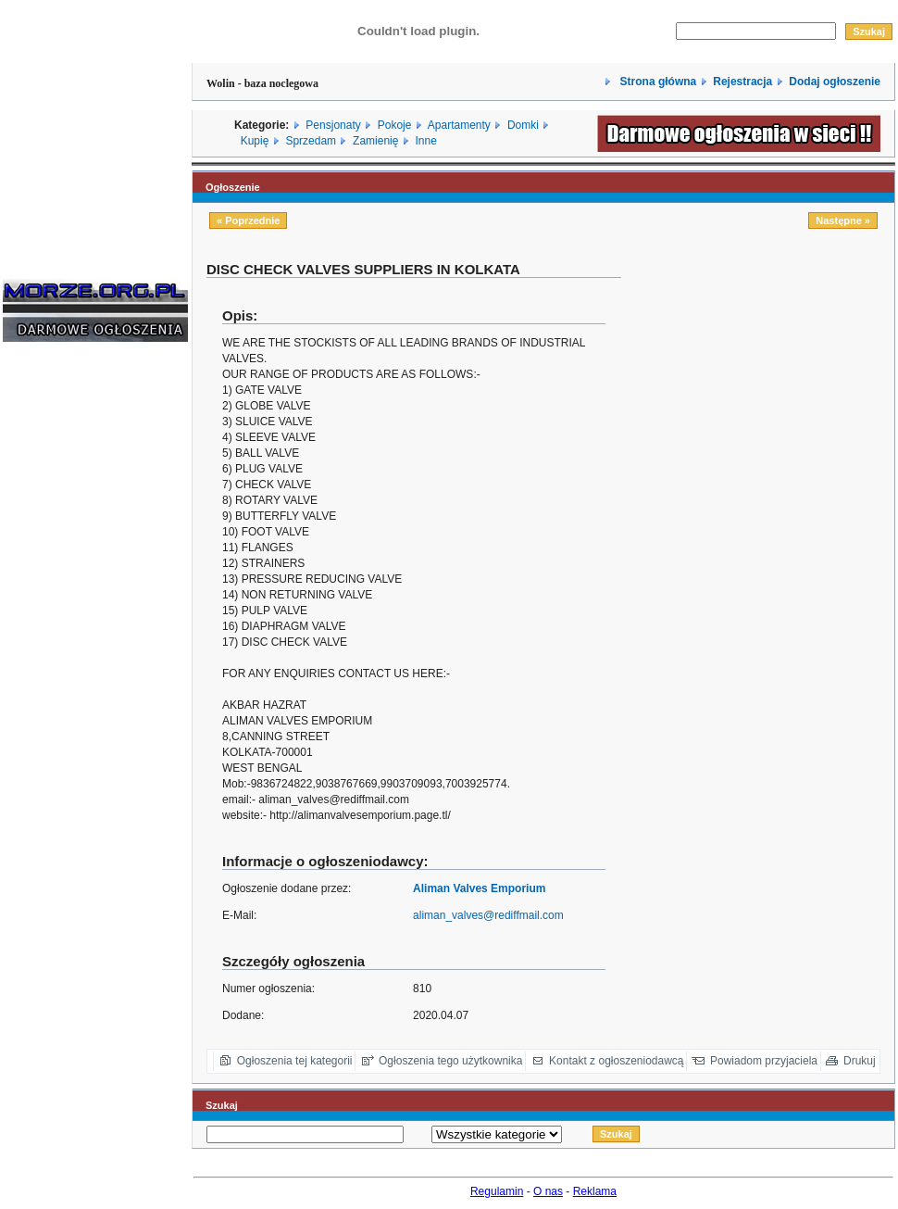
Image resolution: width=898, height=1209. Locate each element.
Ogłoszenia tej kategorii (295, 1060)
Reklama (595, 1191)
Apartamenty (459, 125)
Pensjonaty (333, 125)
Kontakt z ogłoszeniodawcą (616, 1060)
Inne (425, 140)
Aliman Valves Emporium (479, 888)
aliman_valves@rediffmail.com (488, 915)
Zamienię (375, 140)
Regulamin (496, 1191)
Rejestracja (742, 81)
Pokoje (395, 125)
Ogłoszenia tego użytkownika (450, 1060)
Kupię (255, 140)
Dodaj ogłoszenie (834, 81)
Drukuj (859, 1060)
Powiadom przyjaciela (763, 1060)
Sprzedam (310, 140)
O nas (548, 1191)
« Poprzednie (248, 220)
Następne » (843, 220)
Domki (523, 125)
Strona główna (656, 81)
